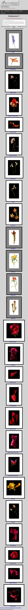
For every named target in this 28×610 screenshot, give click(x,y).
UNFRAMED (20, 27)
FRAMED (13, 26)
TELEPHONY (3, 13)
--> (10, 607)
